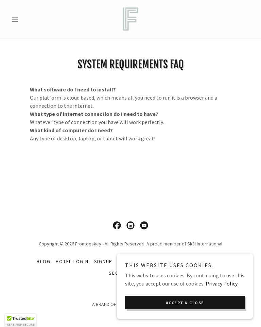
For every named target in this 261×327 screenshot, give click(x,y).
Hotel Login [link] (72, 261)
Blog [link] (43, 261)
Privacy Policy (222, 283)
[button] (26, 19)
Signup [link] (103, 261)
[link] (130, 19)
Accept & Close (185, 302)
